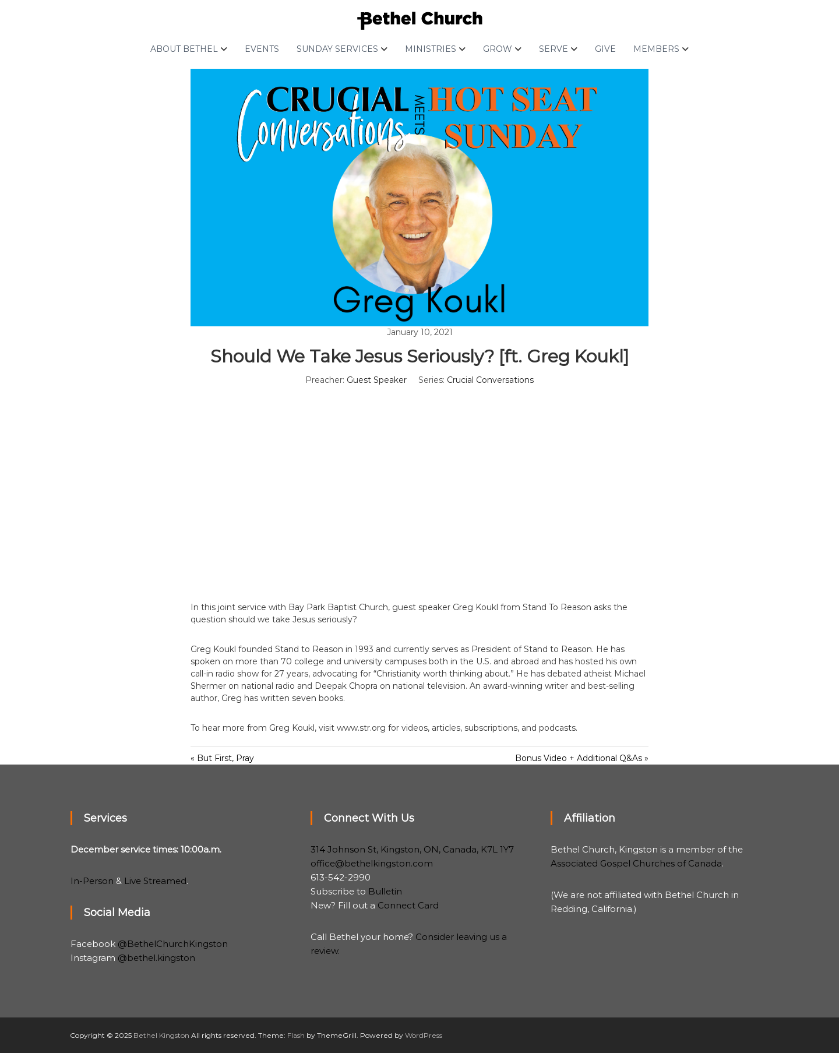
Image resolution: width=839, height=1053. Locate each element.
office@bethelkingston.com (372, 863)
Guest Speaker (377, 380)
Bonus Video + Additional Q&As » (581, 758)
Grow (497, 49)
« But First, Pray (222, 758)
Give (605, 49)
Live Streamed (155, 880)
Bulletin (385, 891)
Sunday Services (337, 49)
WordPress (423, 1035)
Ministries (430, 49)
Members (656, 49)
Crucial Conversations (490, 380)
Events (262, 49)
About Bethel (184, 49)
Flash (296, 1035)
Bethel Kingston (161, 1035)
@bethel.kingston (156, 957)
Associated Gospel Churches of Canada (636, 863)
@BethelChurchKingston (173, 943)
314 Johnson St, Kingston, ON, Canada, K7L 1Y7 (412, 849)
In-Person (92, 880)
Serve (553, 49)
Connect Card (408, 905)
